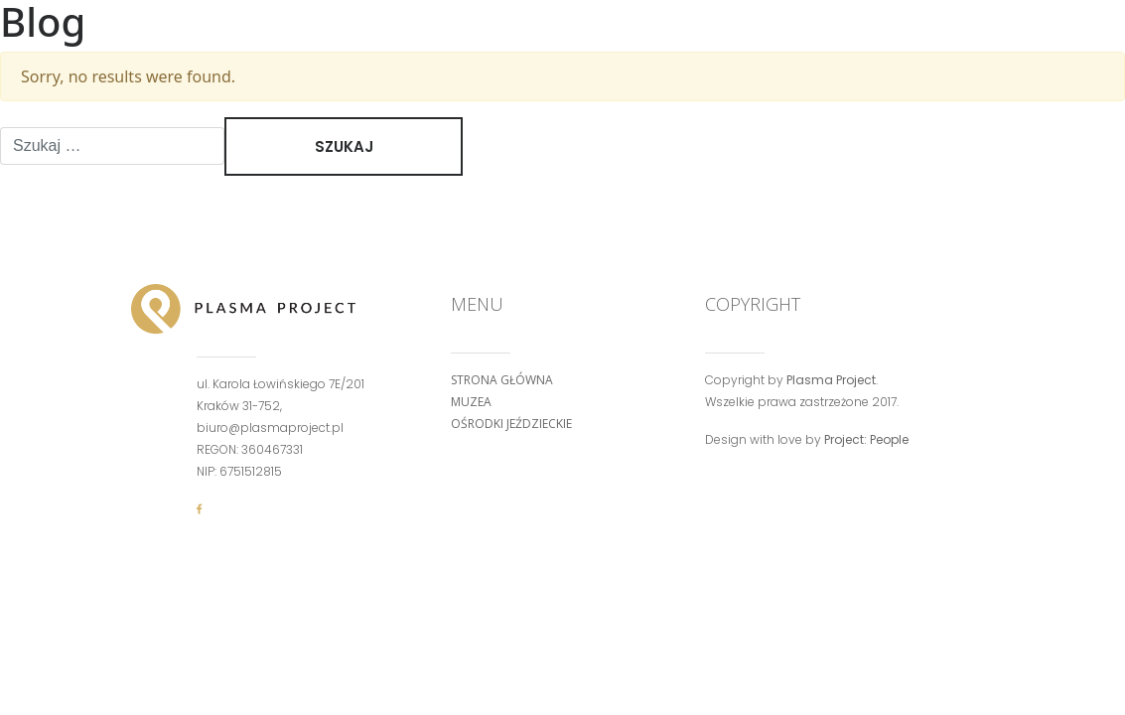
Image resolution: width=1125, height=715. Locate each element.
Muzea (471, 401)
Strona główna (502, 379)
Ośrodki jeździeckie (511, 423)
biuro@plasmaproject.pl (270, 427)
